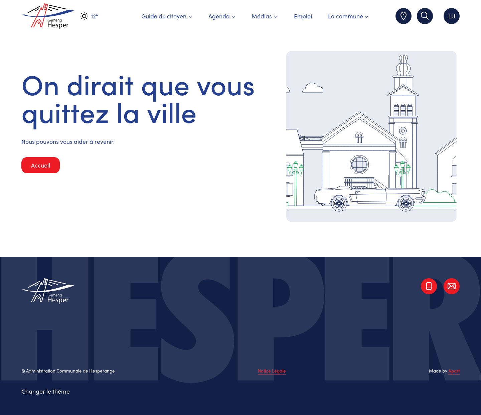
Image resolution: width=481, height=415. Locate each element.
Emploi (303, 16)
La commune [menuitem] (348, 16)
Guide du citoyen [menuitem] (166, 16)
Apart (454, 371)
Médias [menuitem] (265, 16)
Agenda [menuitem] (221, 16)
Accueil (40, 165)
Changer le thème (45, 391)
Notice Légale (272, 371)
